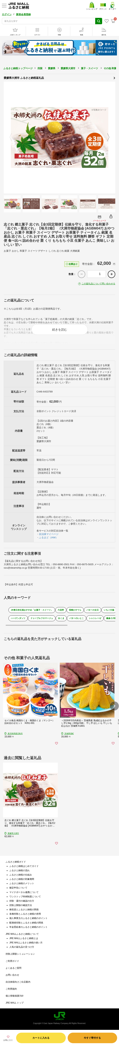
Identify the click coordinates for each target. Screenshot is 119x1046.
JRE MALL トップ (15, 1002)
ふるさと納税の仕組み (20, 874)
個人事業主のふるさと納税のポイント (28, 918)
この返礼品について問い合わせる (98, 283)
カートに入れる (40, 1037)
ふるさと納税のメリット (21, 883)
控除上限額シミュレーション (20, 954)
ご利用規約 (11, 989)
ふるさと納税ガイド (16, 861)
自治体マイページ (48, 534)
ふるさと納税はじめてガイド (24, 866)
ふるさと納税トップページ (18, 68)
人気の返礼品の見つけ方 (21, 947)
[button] (114, 706)
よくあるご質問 (13, 968)
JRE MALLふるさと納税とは (23, 938)
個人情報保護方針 (15, 995)
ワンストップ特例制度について (25, 896)
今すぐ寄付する (92, 1037)
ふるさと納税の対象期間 (21, 879)
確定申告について (18, 887)
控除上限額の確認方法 (20, 905)
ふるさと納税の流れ (19, 870)
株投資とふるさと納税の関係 (24, 909)
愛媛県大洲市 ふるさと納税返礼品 (59, 77)
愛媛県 (51, 68)
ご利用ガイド (12, 961)
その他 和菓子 (111, 68)
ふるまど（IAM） (48, 537)
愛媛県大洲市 (68, 68)
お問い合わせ (12, 975)
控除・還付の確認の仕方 (21, 901)
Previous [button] (8, 137)
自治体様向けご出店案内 (18, 982)
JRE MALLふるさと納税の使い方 (26, 942)
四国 (39, 68)
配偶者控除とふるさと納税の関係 (26, 922)
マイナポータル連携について (24, 892)
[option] (59, 137)
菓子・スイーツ (89, 68)
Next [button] (110, 137)
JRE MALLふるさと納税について (22, 934)
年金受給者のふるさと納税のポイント (28, 927)
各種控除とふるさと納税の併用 (25, 914)
